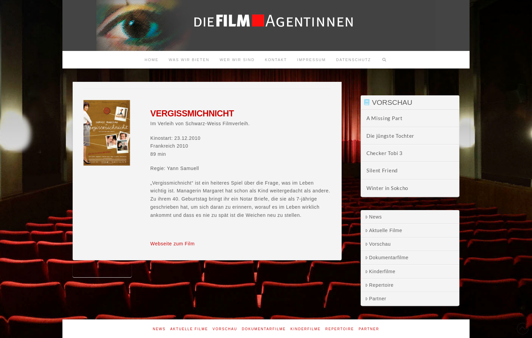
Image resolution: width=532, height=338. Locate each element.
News (373, 217)
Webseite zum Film (172, 243)
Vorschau (378, 244)
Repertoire (379, 285)
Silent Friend (382, 170)
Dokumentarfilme (386, 257)
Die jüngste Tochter (390, 136)
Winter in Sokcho (387, 188)
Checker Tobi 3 (384, 153)
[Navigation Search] (384, 59)
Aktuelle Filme (383, 230)
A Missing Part (384, 118)
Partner (375, 298)
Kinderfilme (380, 271)
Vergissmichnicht (102, 270)
